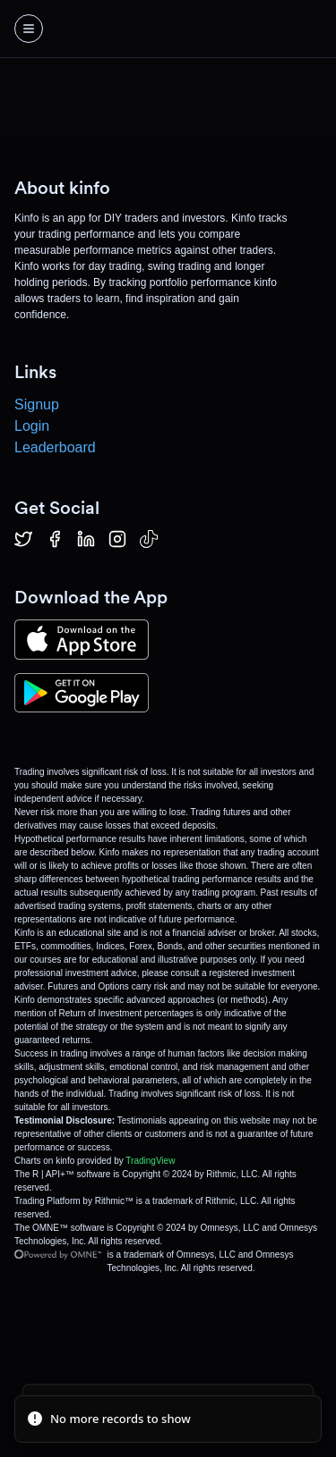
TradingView (150, 1161)
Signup (36, 404)
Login (31, 426)
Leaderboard (55, 447)
